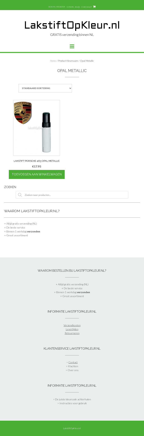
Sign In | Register (56, 7)
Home (53, 60)
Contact (73, 362)
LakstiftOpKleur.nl (72, 26)
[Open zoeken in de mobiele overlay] (72, 195)
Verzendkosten (72, 325)
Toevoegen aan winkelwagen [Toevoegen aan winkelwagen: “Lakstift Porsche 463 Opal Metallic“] (37, 174)
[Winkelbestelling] (45, 88)
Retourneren (72, 333)
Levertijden (72, 329)
